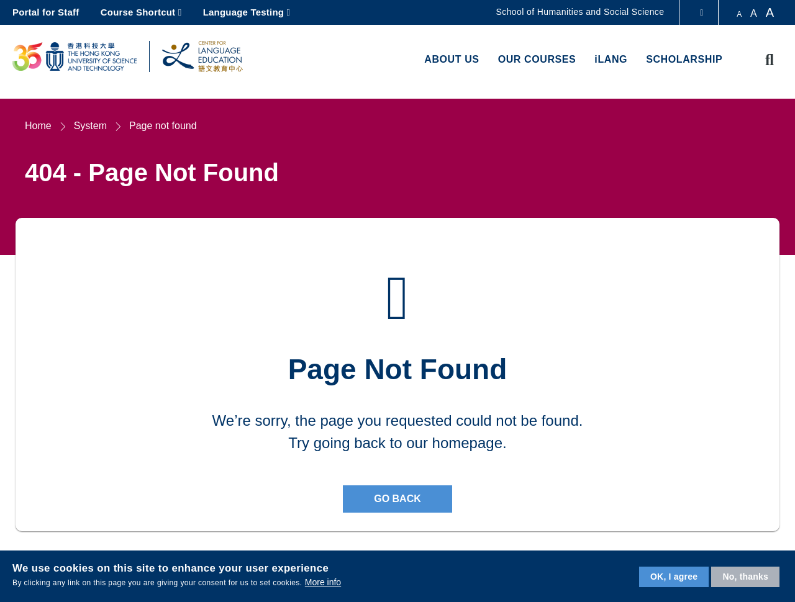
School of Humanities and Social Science (580, 12)
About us (451, 59)
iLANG (610, 59)
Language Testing (243, 12)
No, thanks (745, 577)
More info (323, 582)
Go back (397, 498)
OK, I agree (673, 577)
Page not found (163, 125)
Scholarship (684, 59)
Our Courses (537, 59)
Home (38, 125)
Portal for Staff (45, 12)
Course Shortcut (138, 12)
